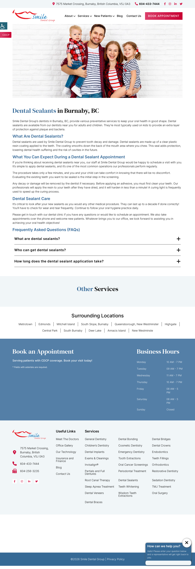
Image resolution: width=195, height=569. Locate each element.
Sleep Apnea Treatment (99, 489)
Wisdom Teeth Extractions (127, 498)
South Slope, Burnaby (94, 327)
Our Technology (66, 455)
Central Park (49, 333)
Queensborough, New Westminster (137, 327)
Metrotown (25, 327)
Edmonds (44, 327)
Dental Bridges (161, 442)
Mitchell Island (66, 327)
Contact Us (133, 16)
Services (83, 16)
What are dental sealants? (37, 242)
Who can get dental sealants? (40, 253)
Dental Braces (93, 505)
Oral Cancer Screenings (133, 467)
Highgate (170, 327)
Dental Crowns (161, 448)
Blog (120, 16)
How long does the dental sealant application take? (59, 265)
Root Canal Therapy (97, 483)
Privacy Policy (116, 562)
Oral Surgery (160, 496)
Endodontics (160, 455)
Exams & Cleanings (97, 461)
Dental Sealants (128, 483)
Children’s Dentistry (97, 448)
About (69, 16)
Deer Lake (95, 333)
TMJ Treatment (161, 489)
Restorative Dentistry (165, 474)
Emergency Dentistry (131, 455)
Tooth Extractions (129, 461)
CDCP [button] (5, 34)
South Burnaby (73, 333)
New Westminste (142, 333)
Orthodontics (160, 467)
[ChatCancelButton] (186, 542)
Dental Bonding (128, 442)
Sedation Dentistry (163, 483)
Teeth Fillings (160, 461)
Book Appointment (163, 16)
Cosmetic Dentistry (130, 448)
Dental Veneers (94, 496)
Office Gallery (64, 448)
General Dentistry (95, 442)
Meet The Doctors (67, 442)
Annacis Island (117, 333)
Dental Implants (94, 455)
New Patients (103, 16)
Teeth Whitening (128, 489)
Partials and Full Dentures (95, 476)
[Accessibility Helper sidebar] (3, 26)
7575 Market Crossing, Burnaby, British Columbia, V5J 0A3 (91, 3)
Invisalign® (91, 467)
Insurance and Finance (65, 463)
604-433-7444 (147, 3)
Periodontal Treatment (132, 474)
